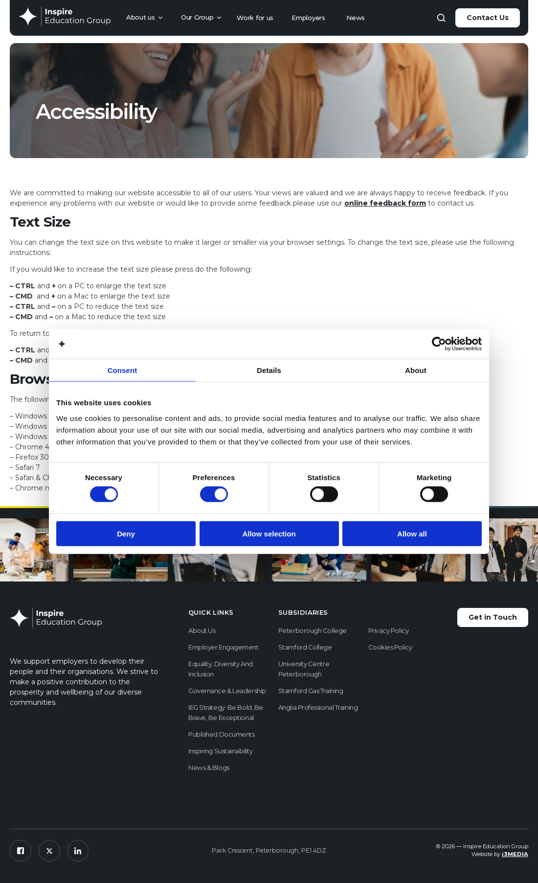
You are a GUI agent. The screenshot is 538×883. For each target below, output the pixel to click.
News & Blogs (208, 767)
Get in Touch (493, 617)
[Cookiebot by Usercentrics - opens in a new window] (439, 344)
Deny (126, 533)
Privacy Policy (388, 630)
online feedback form (385, 203)
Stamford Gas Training (310, 691)
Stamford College (305, 647)
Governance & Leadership (227, 691)
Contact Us (488, 17)
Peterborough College (312, 630)
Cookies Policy (390, 647)
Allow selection (268, 533)
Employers (308, 18)
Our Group (197, 17)
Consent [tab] (122, 370)
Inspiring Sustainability (220, 751)
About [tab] (415, 370)
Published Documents (221, 734)
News (355, 18)
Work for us (255, 18)
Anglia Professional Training (318, 707)
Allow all (412, 533)
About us (140, 17)
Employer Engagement (223, 647)
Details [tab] (269, 370)
